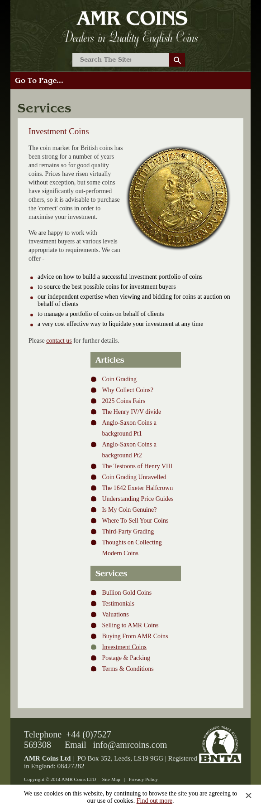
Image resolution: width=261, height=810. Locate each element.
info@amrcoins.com (130, 745)
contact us (58, 340)
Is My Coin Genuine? (129, 509)
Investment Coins (124, 647)
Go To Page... (39, 81)
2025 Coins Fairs (123, 401)
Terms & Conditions (127, 668)
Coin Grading (119, 379)
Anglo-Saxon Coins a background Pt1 (129, 428)
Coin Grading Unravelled (134, 477)
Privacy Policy (143, 779)
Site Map (111, 779)
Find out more (154, 800)
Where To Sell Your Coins (135, 520)
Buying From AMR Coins (135, 636)
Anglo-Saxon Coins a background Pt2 (129, 450)
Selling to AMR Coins (130, 625)
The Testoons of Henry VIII (137, 466)
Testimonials (118, 603)
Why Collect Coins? (127, 390)
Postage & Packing (126, 658)
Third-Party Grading (128, 531)
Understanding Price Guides (137, 498)
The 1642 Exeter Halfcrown (137, 488)
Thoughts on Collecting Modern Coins (131, 548)
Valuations (115, 614)
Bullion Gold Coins (127, 592)
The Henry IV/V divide (131, 411)
